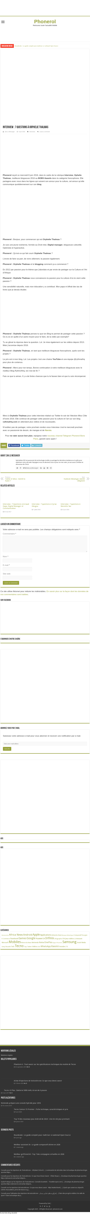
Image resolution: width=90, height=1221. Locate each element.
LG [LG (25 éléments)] (75, 939)
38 (12, 1093)
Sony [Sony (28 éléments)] (3, 946)
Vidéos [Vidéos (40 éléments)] (34, 946)
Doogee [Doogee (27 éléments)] (84, 935)
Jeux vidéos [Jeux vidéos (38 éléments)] (69, 939)
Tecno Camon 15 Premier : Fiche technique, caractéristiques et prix (41, 1109)
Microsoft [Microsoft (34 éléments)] (5, 942)
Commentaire (9, 534)
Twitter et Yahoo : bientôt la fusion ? (17, 479)
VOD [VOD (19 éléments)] (39, 946)
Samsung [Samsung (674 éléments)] (69, 942)
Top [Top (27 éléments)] (25, 946)
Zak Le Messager (10, 131)
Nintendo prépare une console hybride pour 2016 (21, 1103)
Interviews (32, 131)
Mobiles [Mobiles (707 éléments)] (15, 942)
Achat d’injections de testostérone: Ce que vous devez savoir (38, 1081)
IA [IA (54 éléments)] (44, 938)
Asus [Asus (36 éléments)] (59, 935)
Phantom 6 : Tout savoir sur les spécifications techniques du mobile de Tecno (45, 1064)
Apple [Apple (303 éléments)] (36, 934)
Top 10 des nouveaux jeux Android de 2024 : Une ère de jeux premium (42, 1119)
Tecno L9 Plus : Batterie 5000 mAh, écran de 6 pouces (25, 1090)
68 (29, 1067)
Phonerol (45, 21)
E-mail (6, 565)
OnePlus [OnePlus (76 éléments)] (48, 942)
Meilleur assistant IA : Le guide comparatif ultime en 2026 (37, 1145)
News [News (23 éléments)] (29, 942)
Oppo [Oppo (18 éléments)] (54, 942)
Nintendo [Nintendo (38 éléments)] (35, 942)
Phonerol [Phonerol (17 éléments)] (59, 942)
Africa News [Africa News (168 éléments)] (16, 934)
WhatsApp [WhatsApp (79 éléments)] (46, 946)
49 (26, 1083)
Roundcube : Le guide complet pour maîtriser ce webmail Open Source (36, 46)
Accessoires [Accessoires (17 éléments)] (5, 935)
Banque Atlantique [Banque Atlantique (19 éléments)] (67, 935)
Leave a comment (44, 131)
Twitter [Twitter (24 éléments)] (29, 946)
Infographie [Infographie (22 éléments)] (58, 939)
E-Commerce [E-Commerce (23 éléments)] (6, 939)
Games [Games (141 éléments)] (22, 938)
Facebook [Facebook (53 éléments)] (14, 938)
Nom (5, 556)
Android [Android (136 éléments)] (27, 934)
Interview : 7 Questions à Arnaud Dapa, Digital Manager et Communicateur (16, 506)
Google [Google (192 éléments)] (31, 938)
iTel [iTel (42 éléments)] (63, 939)
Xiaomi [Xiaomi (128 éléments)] (55, 946)
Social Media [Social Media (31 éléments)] (81, 942)
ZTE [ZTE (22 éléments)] (66, 946)
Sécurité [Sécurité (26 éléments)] (8, 946)
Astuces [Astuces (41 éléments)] (55, 935)
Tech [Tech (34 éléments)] (12, 946)
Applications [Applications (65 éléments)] (45, 935)
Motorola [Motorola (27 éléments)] (24, 942)
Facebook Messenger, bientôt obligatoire (73, 479)
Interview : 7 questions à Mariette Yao (70, 505)
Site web (6, 574)
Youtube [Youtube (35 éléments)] (62, 946)
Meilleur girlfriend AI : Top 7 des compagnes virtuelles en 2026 (39, 1154)
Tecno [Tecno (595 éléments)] (19, 946)
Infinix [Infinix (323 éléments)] (49, 938)
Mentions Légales (7, 1055)
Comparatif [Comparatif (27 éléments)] (77, 935)
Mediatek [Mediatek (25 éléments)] (79, 939)
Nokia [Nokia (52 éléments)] (41, 942)
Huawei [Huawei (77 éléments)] (39, 938)
